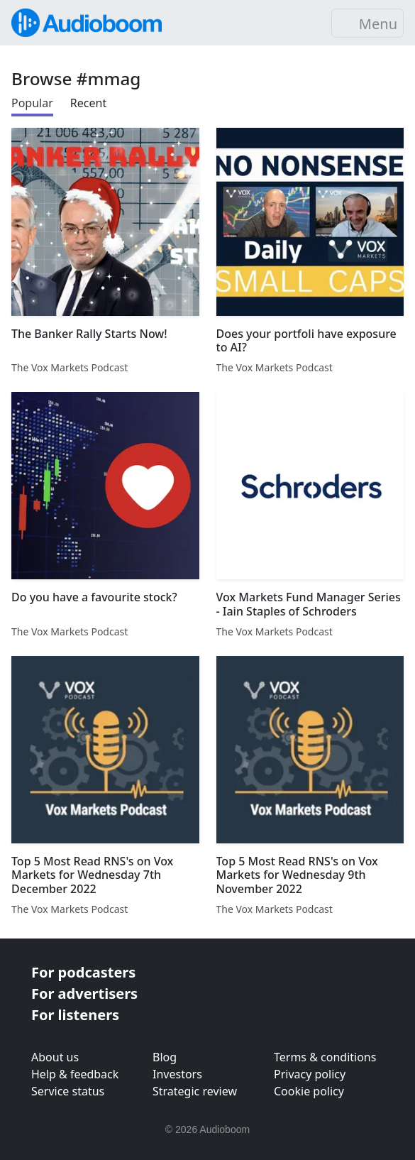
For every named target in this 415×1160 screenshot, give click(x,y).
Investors (177, 1074)
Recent (88, 103)
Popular (32, 103)
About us (55, 1057)
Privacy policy (309, 1074)
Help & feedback (74, 1074)
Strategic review (195, 1091)
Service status (67, 1091)
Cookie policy (309, 1091)
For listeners (75, 1014)
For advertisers (84, 993)
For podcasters (83, 972)
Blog (165, 1057)
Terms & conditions (325, 1057)
